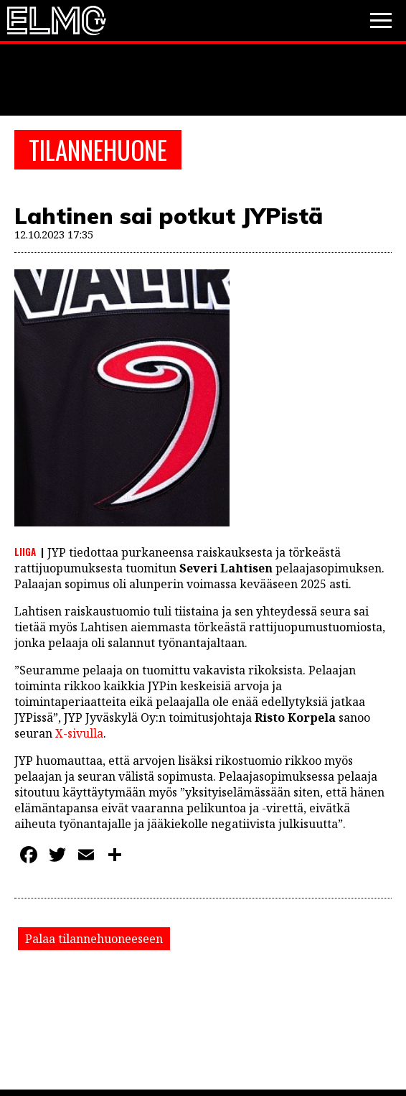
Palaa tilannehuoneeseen (94, 939)
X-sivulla (79, 733)
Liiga (25, 551)
